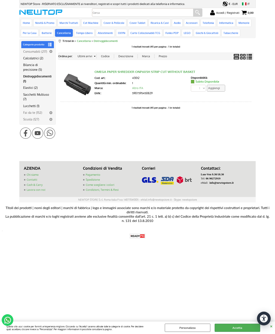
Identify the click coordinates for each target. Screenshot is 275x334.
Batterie (47, 33)
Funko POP (172, 33)
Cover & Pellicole (114, 23)
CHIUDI (271, 326)
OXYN (121, 33)
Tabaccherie (230, 33)
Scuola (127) (31, 119)
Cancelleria (64, 33)
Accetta (237, 327)
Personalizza (187, 327)
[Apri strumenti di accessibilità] (264, 318)
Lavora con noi (36, 189)
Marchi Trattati (69, 23)
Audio (177, 23)
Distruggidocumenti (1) (37, 78)
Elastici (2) (30, 87)
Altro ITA (137, 88)
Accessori (191, 23)
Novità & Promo (44, 23)
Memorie (243, 23)
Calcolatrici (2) (33, 58)
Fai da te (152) (32, 112)
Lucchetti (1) (31, 106)
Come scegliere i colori (100, 184)
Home (26, 23)
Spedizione (93, 179)
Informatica (226, 23)
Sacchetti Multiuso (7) (36, 96)
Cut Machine (90, 23)
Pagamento (93, 174)
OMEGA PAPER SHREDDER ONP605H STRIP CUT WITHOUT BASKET (145, 72)
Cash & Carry (35, 184)
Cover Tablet (137, 23)
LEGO (187, 33)
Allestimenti (105, 33)
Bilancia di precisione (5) (32, 67)
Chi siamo (33, 174)
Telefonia (208, 23)
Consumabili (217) (35, 51)
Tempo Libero (84, 33)
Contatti (32, 179)
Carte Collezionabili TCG (145, 33)
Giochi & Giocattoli (207, 33)
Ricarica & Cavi (160, 23)
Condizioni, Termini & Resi (102, 189)
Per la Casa (30, 33)
